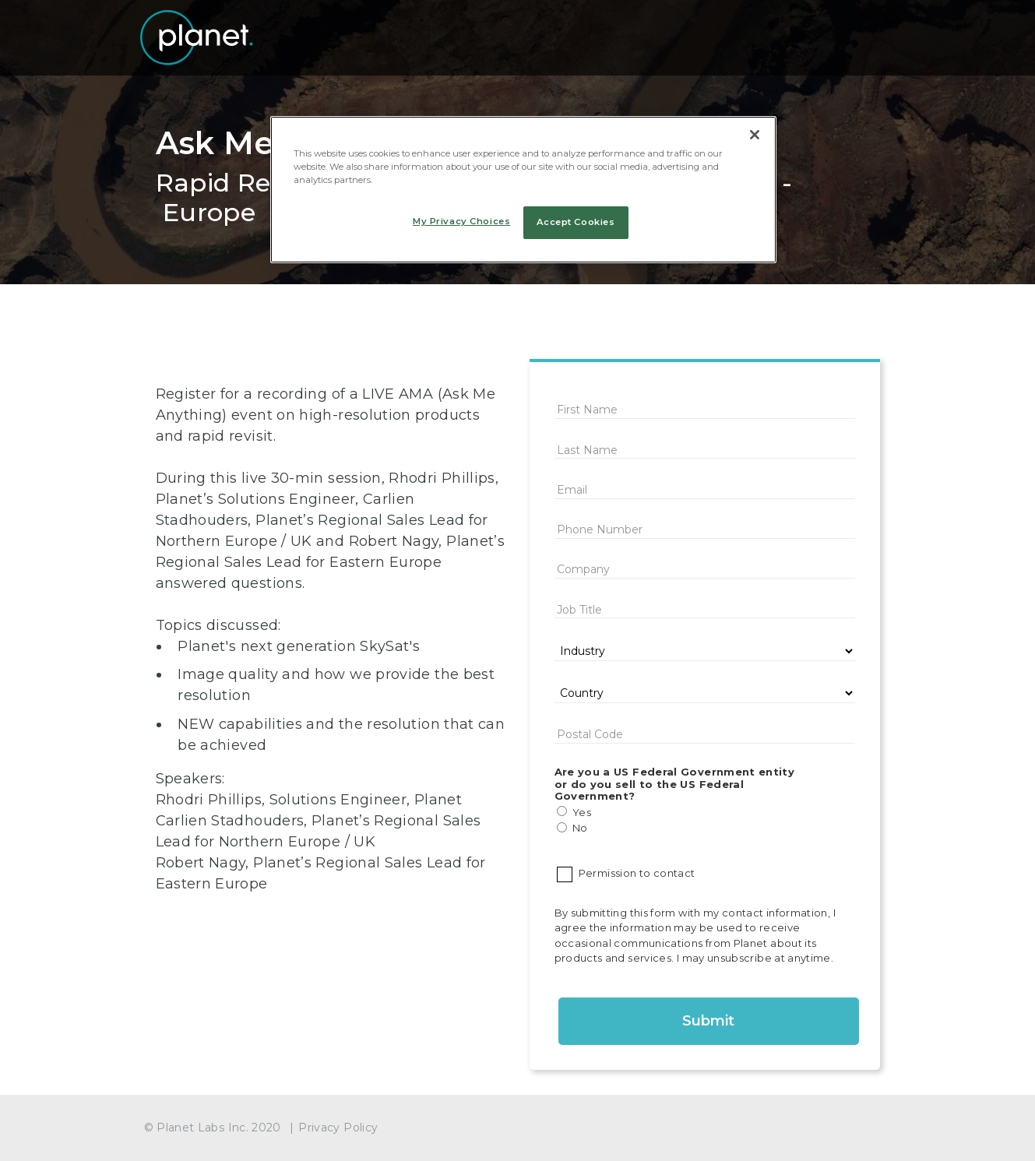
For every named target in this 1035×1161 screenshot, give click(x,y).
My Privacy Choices (461, 221)
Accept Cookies (576, 221)
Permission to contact (633, 873)
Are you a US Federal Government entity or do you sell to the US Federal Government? (674, 783)
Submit (708, 1020)
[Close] (755, 135)
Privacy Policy (338, 1128)
